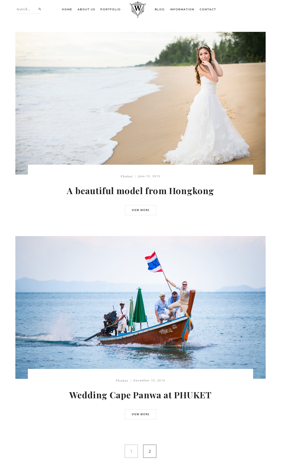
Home (67, 9)
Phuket (127, 176)
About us (86, 9)
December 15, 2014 (149, 380)
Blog (160, 9)
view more (141, 210)
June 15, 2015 (149, 176)
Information (182, 9)
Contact (208, 9)
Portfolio (110, 9)
